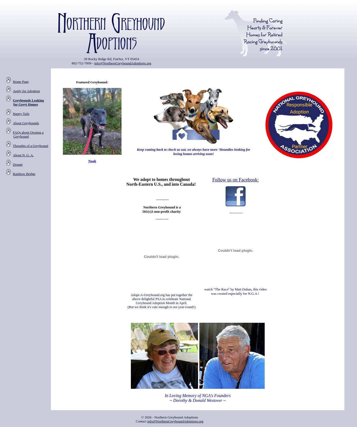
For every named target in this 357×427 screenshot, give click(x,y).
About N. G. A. (23, 155)
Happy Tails (21, 114)
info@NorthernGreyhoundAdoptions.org (122, 63)
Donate (18, 164)
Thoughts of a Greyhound (30, 146)
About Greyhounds (26, 123)
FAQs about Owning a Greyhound (28, 134)
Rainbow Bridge (24, 174)
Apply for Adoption (26, 91)
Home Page (21, 82)
